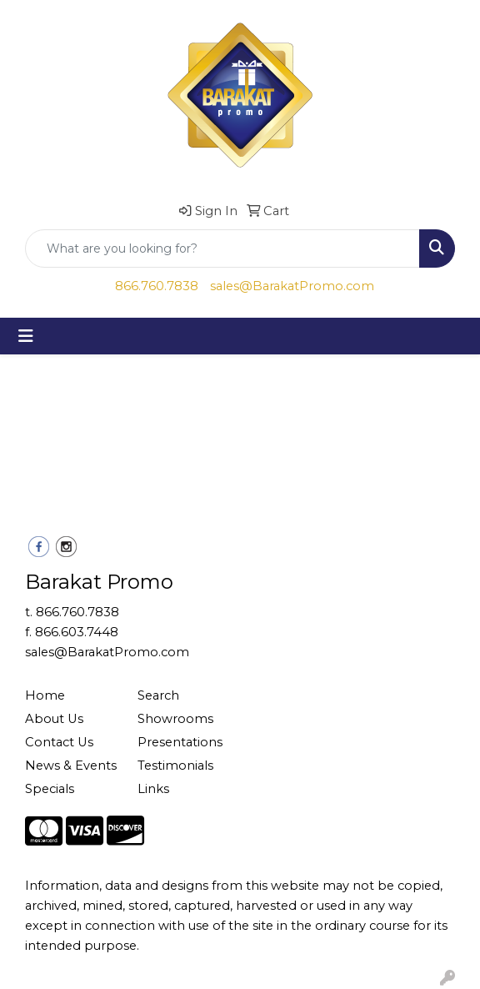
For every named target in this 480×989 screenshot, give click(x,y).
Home (45, 695)
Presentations (180, 742)
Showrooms (175, 718)
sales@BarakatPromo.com (292, 286)
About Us (54, 718)
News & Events (71, 765)
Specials (49, 788)
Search (158, 695)
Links (153, 788)
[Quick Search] (222, 248)
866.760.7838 (156, 286)
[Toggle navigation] (25, 336)
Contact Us (59, 742)
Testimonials (175, 765)
